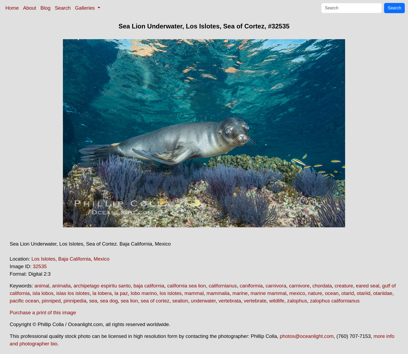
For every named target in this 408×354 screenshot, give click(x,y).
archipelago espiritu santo (102, 286)
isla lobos (43, 293)
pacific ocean (24, 301)
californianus (223, 286)
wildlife (276, 301)
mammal (194, 293)
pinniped (51, 301)
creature (344, 286)
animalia (61, 286)
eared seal (367, 286)
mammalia (218, 293)
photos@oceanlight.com (307, 336)
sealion (180, 301)
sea (93, 301)
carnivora (276, 286)
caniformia (251, 286)
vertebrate (255, 301)
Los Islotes (43, 259)
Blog (46, 8)
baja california (148, 286)
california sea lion (186, 286)
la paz (121, 293)
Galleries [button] (85, 8)
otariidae (382, 293)
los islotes (171, 293)
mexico (297, 293)
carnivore (299, 286)
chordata (322, 286)
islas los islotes (73, 293)
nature (315, 293)
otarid (347, 293)
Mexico (101, 259)
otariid (363, 293)
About (29, 8)
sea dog (109, 301)
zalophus (297, 301)
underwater (203, 301)
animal (41, 286)
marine (240, 293)
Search (63, 8)
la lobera (102, 293)
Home (12, 8)
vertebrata (230, 301)
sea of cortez (155, 301)
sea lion (129, 301)
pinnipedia (74, 301)
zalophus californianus (335, 301)
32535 (40, 266)
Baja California (74, 259)
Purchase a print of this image (43, 312)
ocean (332, 293)
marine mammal (268, 293)
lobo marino (144, 293)
